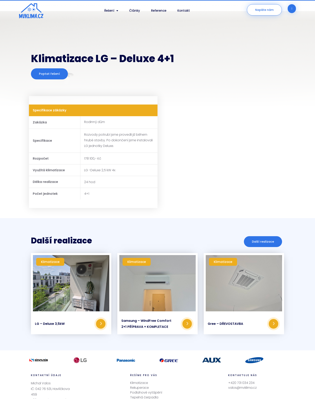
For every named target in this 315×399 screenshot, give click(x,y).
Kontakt (183, 10)
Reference (158, 10)
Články (134, 10)
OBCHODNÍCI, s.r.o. (199, 391)
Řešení (111, 10)
